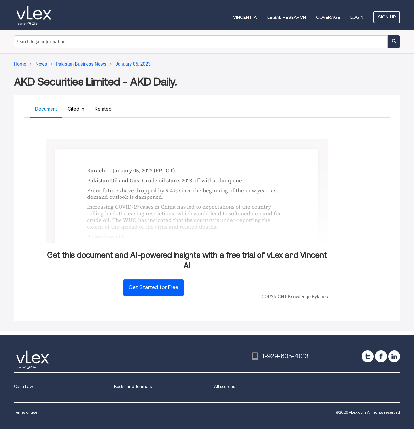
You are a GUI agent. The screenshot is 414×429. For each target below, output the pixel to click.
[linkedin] (394, 356)
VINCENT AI (245, 17)
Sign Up (387, 16)
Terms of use (25, 412)
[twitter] (368, 356)
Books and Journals (133, 386)
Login (356, 17)
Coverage (328, 17)
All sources (224, 386)
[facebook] (381, 356)
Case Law (23, 386)
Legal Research (286, 17)
